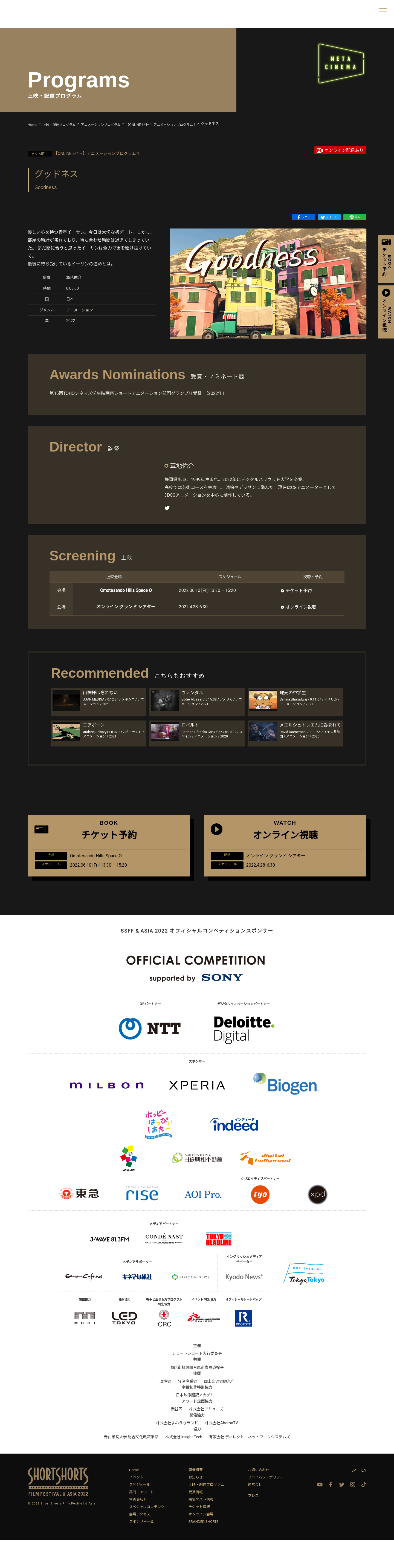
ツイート (329, 217)
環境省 (165, 1392)
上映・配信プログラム (206, 1496)
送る (354, 217)
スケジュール (139, 1496)
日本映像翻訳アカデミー (197, 1406)
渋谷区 (176, 1420)
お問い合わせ (258, 1481)
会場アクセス (139, 1525)
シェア (304, 217)
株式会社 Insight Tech (183, 1448)
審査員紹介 (138, 1510)
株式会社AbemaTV (221, 1434)
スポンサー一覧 (141, 1532)
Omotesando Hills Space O (126, 590)
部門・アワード (141, 1503)
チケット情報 (199, 1518)
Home (134, 1481)
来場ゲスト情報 (201, 1510)
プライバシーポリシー (265, 1488)
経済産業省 (187, 1392)
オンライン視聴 (301, 607)
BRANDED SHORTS (204, 1532)
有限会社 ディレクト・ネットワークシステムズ (249, 1448)
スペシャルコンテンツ (146, 1518)
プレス (253, 1506)
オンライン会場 (201, 1525)
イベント (136, 1488)
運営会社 (255, 1496)
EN (363, 1481)
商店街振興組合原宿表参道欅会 (197, 1378)
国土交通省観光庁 (219, 1392)
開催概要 (196, 1481)
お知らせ (196, 1488)
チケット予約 (299, 590)
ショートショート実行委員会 (197, 1364)
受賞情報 (196, 1503)
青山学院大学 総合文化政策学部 (131, 1448)
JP (353, 1481)
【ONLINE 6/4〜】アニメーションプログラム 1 (94, 153)
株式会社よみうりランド (177, 1434)
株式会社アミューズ (206, 1420)
